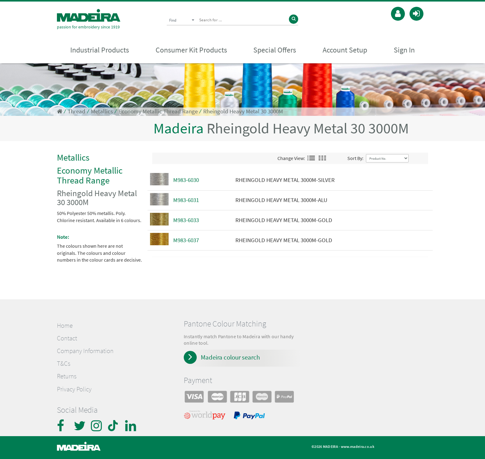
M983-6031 (186, 200)
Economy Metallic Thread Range (158, 111)
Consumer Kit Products (191, 50)
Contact (67, 338)
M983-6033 (186, 220)
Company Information (85, 351)
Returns (66, 376)
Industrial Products (99, 50)
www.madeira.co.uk (357, 446)
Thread (76, 111)
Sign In (404, 50)
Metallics (102, 111)
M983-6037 (186, 240)
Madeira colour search (230, 357)
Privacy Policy (74, 389)
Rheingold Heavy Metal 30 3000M (243, 111)
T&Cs (63, 364)
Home (65, 326)
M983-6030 (186, 179)
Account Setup (345, 50)
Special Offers (274, 50)
